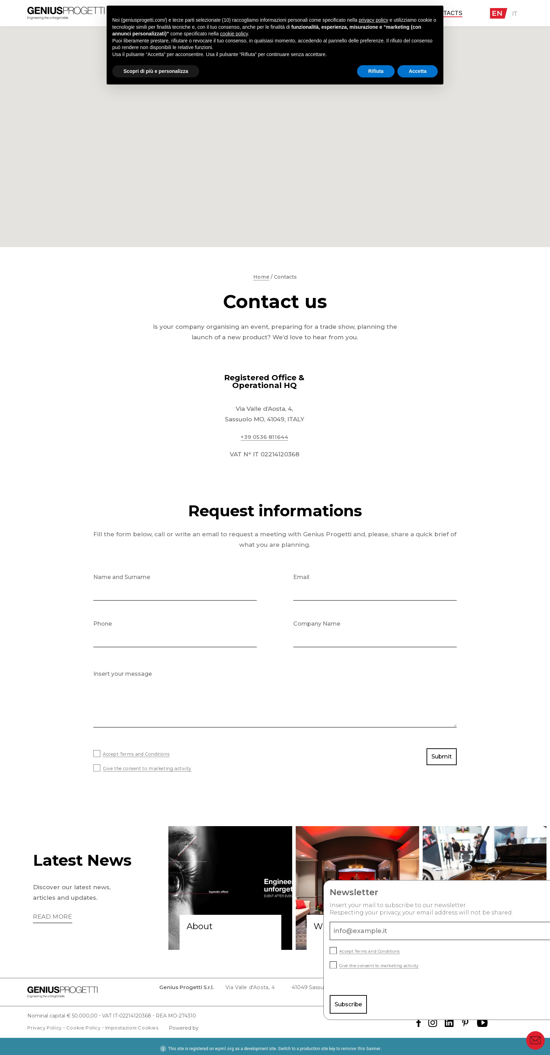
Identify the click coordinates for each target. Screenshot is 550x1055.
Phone (102, 623)
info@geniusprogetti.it (407, 989)
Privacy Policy (45, 1023)
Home (261, 277)
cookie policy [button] (234, 33)
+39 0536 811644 (264, 436)
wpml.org (224, 1044)
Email (301, 577)
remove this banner (361, 1044)
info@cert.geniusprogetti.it (484, 989)
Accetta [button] (418, 71)
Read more (54, 916)
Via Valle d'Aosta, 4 (198, 989)
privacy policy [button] (373, 20)
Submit (440, 758)
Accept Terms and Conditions (146, 753)
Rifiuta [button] (376, 71)
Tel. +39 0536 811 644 (339, 989)
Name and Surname (121, 577)
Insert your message (122, 674)
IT (515, 13)
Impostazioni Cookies (137, 1023)
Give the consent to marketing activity (160, 768)
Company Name (316, 623)
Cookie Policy (87, 1023)
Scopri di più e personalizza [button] (155, 71)
